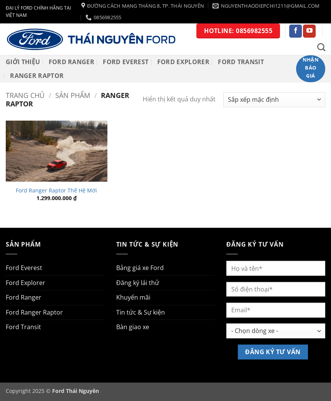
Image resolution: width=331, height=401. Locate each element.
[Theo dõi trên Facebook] (295, 31)
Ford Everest (125, 62)
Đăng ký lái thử (137, 282)
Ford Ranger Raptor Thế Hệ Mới (56, 190)
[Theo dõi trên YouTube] (309, 31)
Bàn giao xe (132, 327)
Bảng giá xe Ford (140, 267)
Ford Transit (241, 62)
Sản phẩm (72, 95)
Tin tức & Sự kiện (140, 312)
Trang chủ (25, 95)
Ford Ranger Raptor (34, 312)
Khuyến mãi (133, 297)
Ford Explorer (183, 62)
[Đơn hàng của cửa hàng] (274, 99)
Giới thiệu (23, 62)
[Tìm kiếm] (321, 47)
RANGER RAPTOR (37, 75)
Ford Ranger (72, 62)
